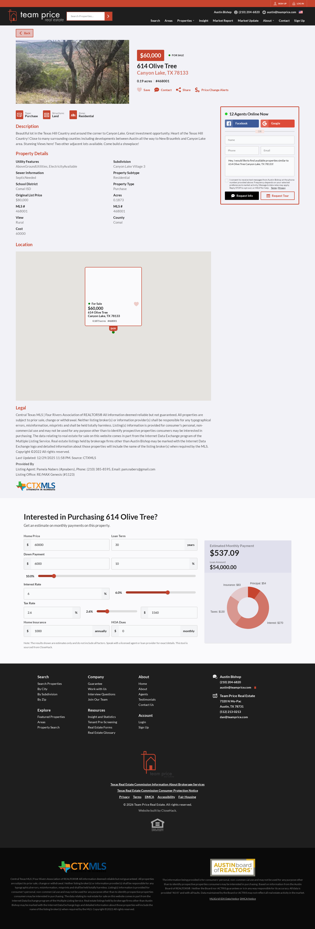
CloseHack (168, 810)
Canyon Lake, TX (155, 73)
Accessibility (166, 797)
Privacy (281, 188)
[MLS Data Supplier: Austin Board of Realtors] (232, 867)
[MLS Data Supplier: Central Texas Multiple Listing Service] (82, 867)
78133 (181, 73)
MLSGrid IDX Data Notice (224, 898)
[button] (108, 16)
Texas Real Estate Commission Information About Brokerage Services (157, 784)
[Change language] (300, 12)
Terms (274, 188)
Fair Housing (187, 797)
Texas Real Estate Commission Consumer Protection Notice (157, 790)
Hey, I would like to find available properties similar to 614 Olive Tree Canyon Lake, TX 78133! (260, 166)
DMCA (149, 797)
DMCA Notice (248, 898)
